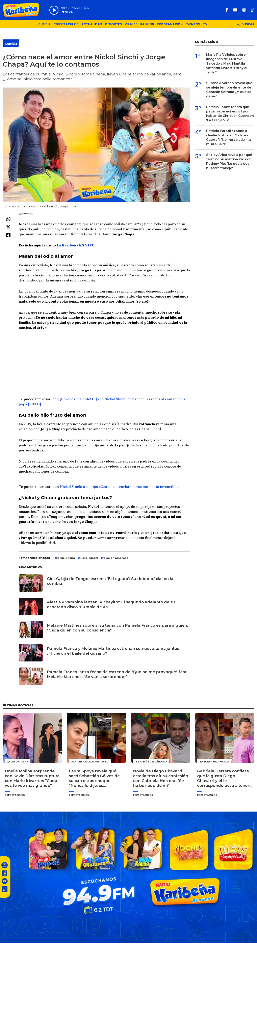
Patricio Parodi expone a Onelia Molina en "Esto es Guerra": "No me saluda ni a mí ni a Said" (228, 137)
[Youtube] (235, 10)
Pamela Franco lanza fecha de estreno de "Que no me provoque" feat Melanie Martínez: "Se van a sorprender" (117, 674)
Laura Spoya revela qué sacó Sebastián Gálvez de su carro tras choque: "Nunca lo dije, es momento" (94, 778)
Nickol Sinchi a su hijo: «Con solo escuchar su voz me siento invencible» (119, 486)
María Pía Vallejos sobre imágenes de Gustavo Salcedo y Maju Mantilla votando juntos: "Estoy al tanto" (226, 63)
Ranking (147, 24)
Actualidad (91, 24)
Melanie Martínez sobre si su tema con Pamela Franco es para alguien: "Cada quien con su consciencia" (117, 627)
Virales (131, 24)
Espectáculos (66, 24)
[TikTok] (252, 10)
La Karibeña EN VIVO (76, 245)
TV (205, 24)
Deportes (113, 24)
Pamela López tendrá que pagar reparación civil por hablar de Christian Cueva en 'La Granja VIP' (230, 113)
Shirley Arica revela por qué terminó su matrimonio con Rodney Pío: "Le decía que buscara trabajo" (229, 161)
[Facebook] (226, 10)
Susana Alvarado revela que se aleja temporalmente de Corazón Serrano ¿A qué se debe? (229, 89)
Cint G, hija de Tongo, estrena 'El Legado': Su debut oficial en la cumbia (110, 581)
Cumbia (44, 24)
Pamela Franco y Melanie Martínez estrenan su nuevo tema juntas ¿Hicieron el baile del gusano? (113, 651)
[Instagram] (244, 10)
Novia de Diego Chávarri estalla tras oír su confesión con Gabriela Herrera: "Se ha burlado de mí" (160, 778)
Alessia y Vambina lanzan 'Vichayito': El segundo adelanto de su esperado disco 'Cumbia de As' (111, 604)
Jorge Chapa (65, 557)
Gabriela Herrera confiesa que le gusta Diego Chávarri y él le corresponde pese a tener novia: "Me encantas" (223, 778)
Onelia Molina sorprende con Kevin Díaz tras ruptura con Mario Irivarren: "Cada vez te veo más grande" (32, 778)
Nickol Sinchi (88, 557)
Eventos (192, 24)
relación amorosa (115, 557)
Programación (170, 24)
